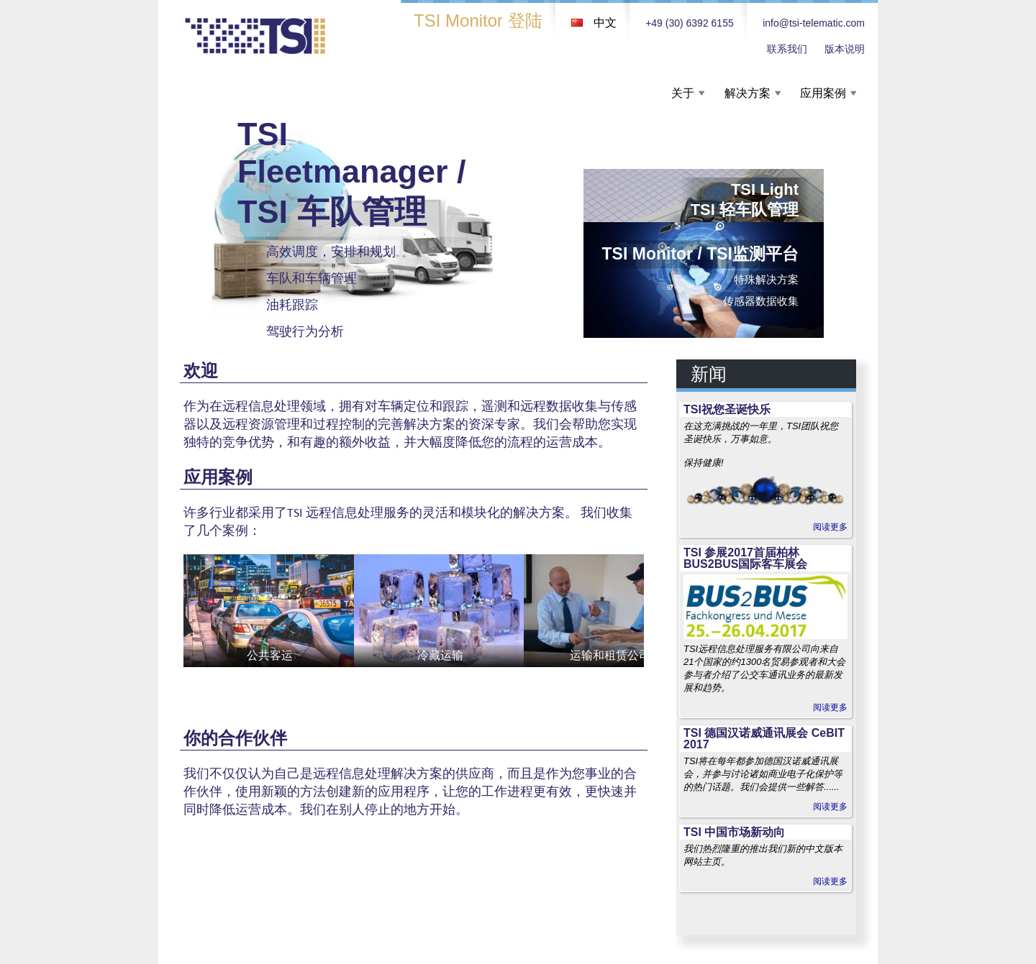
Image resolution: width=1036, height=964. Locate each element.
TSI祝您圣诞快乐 (727, 409)
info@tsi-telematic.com (814, 23)
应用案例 (823, 93)
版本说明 (844, 49)
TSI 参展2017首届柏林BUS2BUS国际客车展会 (745, 558)
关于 (682, 93)
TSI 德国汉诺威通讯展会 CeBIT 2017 (764, 738)
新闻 (709, 374)
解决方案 (747, 93)
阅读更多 (830, 527)
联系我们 (787, 49)
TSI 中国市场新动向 (734, 832)
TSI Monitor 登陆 (478, 20)
